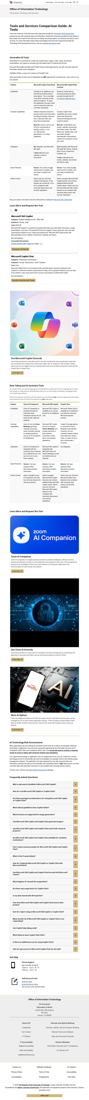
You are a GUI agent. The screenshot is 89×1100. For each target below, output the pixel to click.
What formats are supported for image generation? (45, 814)
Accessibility (71, 1072)
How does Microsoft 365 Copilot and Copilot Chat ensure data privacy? (45, 903)
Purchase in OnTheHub (20, 249)
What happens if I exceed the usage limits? (45, 881)
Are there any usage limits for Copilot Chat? (45, 888)
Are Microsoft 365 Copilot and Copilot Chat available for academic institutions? (45, 839)
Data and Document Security (63, 1036)
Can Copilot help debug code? (45, 928)
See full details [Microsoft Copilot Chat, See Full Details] (17, 276)
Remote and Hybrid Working (62, 1023)
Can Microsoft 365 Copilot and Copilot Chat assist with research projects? (45, 829)
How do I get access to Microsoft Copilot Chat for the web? (45, 949)
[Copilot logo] (44, 333)
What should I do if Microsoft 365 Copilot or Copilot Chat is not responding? (45, 920)
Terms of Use (44, 1072)
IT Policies (26, 1036)
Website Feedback (44, 1067)
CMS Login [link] (44, 1096)
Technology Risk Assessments (36, 770)
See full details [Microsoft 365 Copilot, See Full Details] (17, 238)
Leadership (26, 1028)
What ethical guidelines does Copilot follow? (45, 807)
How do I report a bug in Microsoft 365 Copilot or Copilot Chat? (45, 912)
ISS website (14, 79)
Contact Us (16, 1067)
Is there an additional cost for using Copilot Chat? (45, 942)
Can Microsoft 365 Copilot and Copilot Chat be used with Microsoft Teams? (45, 873)
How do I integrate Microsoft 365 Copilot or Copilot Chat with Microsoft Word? (45, 864)
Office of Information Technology (29, 9)
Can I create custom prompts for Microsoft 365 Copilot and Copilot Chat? (45, 848)
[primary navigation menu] (77, 2)
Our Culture (26, 1032)
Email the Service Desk (30, 984)
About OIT (26, 1023)
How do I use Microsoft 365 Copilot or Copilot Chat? (45, 791)
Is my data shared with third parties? (45, 895)
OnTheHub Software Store (66, 98)
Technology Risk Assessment (64, 33)
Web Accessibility (26, 1050)
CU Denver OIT (63, 1050)
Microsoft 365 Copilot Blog (63, 200)
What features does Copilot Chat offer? (45, 935)
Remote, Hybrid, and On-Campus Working (62, 1028)
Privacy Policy (16, 1072)
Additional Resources (26, 1055)
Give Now (71, 1077)
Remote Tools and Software (62, 1032)
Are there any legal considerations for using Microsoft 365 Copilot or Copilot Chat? (45, 799)
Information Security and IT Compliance (62, 1046)
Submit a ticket (27, 981)
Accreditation (17, 1077)
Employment (44, 1077)
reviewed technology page (51, 43)
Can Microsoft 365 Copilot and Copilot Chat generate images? (45, 821)
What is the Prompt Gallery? (45, 856)
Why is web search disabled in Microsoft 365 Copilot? (45, 784)
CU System (71, 1067)
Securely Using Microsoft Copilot (23, 280)
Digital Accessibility (26, 1046)
